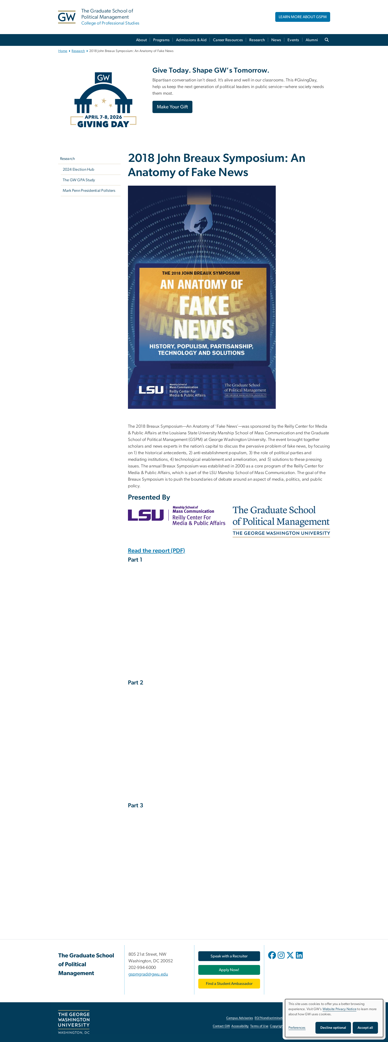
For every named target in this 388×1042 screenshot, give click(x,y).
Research (257, 40)
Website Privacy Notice (340, 1009)
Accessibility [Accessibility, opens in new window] (240, 1026)
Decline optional (333, 1027)
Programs (161, 40)
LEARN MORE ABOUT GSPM (303, 17)
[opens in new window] (272, 959)
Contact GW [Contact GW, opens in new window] (221, 1026)
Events (293, 40)
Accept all (365, 1027)
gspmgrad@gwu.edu (148, 974)
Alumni (312, 40)
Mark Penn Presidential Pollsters (89, 191)
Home (62, 51)
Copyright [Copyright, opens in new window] (277, 1026)
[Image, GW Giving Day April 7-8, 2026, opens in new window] (103, 99)
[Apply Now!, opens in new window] (229, 970)
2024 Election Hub (78, 169)
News (276, 40)
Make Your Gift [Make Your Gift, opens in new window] (172, 106)
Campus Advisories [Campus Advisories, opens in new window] (239, 1018)
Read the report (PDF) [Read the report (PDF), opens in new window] (156, 551)
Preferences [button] (297, 1027)
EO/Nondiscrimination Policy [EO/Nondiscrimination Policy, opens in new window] (275, 1018)
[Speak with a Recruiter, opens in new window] (229, 956)
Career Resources (228, 40)
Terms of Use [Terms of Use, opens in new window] (259, 1026)
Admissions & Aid (191, 40)
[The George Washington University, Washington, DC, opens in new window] (73, 1022)
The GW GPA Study (79, 180)
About (141, 40)
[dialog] (334, 1018)
